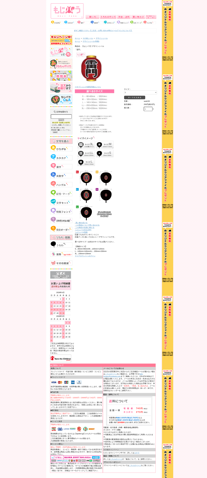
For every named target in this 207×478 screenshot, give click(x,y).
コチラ (136, 453)
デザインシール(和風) (91, 41)
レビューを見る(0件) (83, 230)
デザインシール (102, 38)
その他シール (88, 38)
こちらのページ (111, 374)
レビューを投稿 (82, 232)
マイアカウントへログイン (85, 256)
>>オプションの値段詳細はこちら (88, 87)
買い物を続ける (82, 223)
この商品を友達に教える (85, 227)
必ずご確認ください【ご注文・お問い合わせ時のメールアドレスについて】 (103, 31)
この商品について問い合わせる (88, 225)
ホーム (77, 38)
